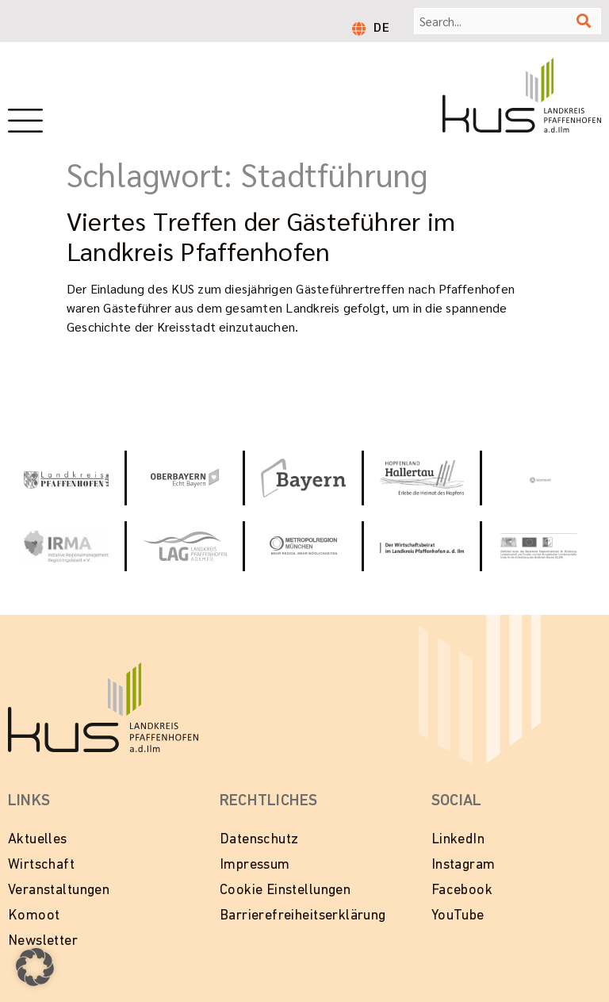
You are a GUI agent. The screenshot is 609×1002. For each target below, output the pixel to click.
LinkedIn (458, 839)
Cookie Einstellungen (285, 890)
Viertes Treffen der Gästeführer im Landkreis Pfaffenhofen (261, 235)
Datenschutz (259, 839)
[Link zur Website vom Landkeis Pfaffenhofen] (66, 477)
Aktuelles (37, 839)
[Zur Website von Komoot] (540, 477)
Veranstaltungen (58, 890)
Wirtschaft (41, 865)
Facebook (461, 890)
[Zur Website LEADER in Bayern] (540, 546)
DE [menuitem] (381, 26)
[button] (35, 967)
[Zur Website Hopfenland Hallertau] (422, 478)
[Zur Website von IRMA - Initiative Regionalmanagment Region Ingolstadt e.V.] (66, 546)
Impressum (255, 865)
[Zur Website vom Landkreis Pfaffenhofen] (185, 546)
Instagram (463, 865)
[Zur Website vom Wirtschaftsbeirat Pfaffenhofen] (422, 546)
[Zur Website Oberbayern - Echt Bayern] (185, 478)
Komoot (33, 915)
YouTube (458, 915)
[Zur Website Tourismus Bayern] (303, 478)
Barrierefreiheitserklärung (303, 915)
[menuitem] (381, 26)
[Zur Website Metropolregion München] (303, 546)
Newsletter (43, 941)
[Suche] (583, 21)
